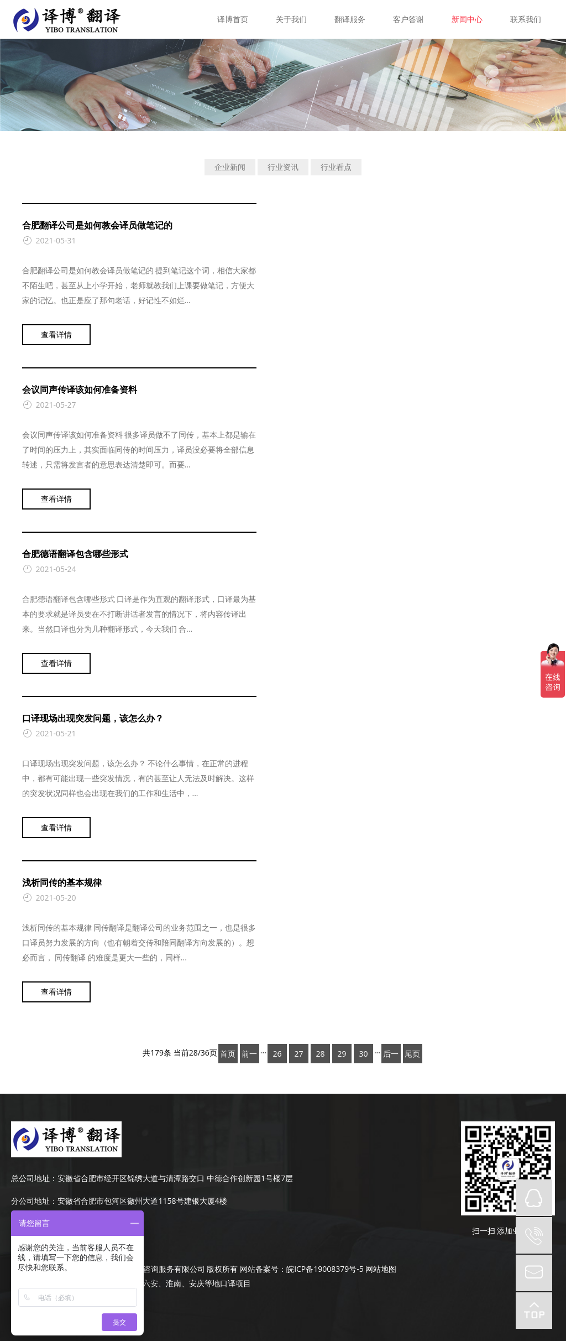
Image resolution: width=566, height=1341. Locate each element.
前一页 (249, 1055)
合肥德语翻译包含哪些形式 (75, 554)
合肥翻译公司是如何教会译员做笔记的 (97, 225)
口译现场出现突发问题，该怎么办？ (93, 718)
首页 (227, 1053)
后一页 (391, 1055)
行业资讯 (283, 167)
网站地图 (380, 1269)
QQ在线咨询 (534, 1197)
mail (534, 1273)
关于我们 (291, 19)
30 (363, 1053)
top (534, 1310)
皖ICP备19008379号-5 (325, 1269)
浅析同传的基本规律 (62, 882)
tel (534, 1235)
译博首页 (232, 19)
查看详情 (56, 334)
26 (276, 1053)
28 (320, 1053)
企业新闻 (229, 167)
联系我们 (525, 19)
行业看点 (336, 167)
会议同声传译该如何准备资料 (79, 389)
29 (341, 1053)
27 (298, 1053)
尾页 (412, 1053)
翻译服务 (349, 19)
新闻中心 (467, 19)
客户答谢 (408, 19)
